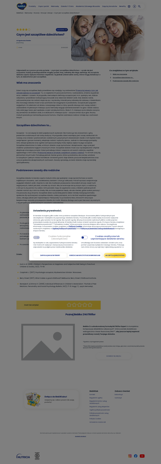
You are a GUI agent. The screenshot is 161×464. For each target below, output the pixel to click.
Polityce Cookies (75, 226)
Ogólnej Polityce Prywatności (64, 228)
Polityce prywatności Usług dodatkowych (97, 228)
